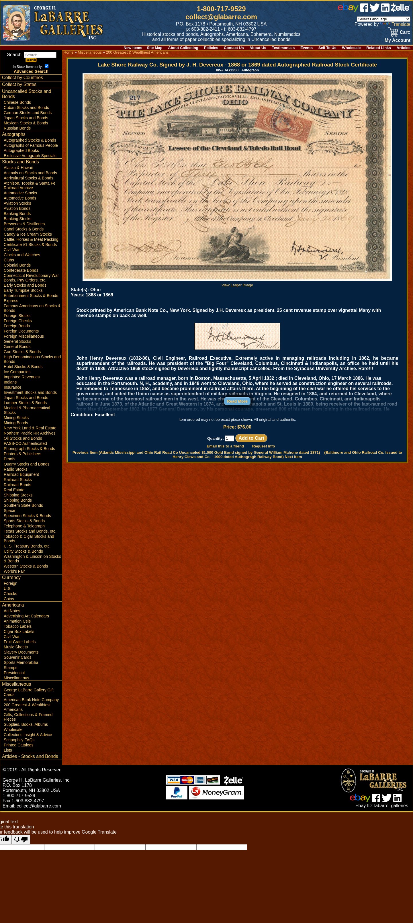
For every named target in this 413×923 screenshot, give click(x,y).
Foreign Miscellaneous (24, 336)
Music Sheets (16, 647)
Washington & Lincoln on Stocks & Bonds (32, 558)
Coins (9, 599)
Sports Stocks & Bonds (24, 521)
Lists (8, 750)
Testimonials (283, 48)
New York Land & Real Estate (30, 428)
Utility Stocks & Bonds (23, 551)
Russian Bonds (17, 128)
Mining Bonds (16, 423)
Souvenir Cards (18, 657)
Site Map (154, 48)
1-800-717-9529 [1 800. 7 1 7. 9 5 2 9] (221, 9)
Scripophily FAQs (19, 740)
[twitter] (374, 10)
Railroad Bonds (17, 484)
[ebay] (348, 10)
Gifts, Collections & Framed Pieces (28, 716)
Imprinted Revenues (22, 377)
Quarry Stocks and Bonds (27, 464)
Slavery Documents (21, 652)
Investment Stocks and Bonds (30, 392)
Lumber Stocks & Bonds (25, 402)
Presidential (14, 672)
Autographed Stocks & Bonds (30, 140)
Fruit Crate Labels (20, 642)
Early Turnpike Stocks (23, 290)
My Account (397, 40)
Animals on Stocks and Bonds (30, 173)
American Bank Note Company (31, 699)
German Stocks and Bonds (28, 112)
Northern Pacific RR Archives (30, 433)
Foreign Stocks (17, 315)
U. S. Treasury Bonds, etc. (27, 546)
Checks (10, 593)
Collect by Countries (22, 77)
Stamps (10, 667)
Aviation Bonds (17, 208)
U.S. (7, 588)
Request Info (263, 446)
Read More (237, 401)
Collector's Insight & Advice (28, 734)
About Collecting (183, 48)
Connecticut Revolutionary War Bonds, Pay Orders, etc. (31, 277)
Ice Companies (17, 371)
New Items (133, 48)
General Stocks (17, 341)
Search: (31, 54)
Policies (211, 48)
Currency (11, 577)
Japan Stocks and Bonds (26, 118)
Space (9, 510)
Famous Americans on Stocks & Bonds (32, 308)
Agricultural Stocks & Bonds (28, 178)
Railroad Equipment (21, 474)
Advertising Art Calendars (26, 616)
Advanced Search (31, 71)
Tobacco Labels (18, 626)
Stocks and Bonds (20, 161)
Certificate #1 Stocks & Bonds (30, 244)
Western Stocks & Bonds (26, 566)
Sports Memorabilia (21, 662)
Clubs (9, 260)
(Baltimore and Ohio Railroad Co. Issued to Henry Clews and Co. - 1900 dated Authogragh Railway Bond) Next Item (287, 454)
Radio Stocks (15, 469)
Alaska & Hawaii (18, 167)
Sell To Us (327, 48)
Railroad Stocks (18, 479)
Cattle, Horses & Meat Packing (31, 239)
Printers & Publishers (22, 453)
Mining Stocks (16, 417)
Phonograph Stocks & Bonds (29, 448)
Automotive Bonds (20, 198)
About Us (257, 48)
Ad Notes (12, 611)
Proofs (9, 459)
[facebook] (364, 10)
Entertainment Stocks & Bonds (31, 295)
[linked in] (385, 10)
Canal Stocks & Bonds (24, 229)
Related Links (378, 48)
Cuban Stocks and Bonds (26, 107)
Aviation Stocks (17, 203)
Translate (395, 24)
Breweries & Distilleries (24, 224)
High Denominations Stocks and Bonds (32, 359)
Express (11, 300)
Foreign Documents (21, 331)
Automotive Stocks (20, 193)
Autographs (14, 134)
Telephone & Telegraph (24, 526)
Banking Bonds (17, 213)
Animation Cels (17, 621)
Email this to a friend (225, 446)
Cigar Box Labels (19, 631)
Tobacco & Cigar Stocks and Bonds (29, 538)
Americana (13, 605)
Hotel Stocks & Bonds (23, 366)
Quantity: (220, 438)
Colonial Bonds (17, 265)
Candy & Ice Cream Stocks (28, 234)
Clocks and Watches (22, 255)
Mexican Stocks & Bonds (26, 123)
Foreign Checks (18, 320)
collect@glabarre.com (221, 17)
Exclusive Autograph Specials (30, 155)
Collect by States (19, 84)
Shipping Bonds (18, 500)
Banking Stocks (18, 218)
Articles (403, 48)
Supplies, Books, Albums (26, 724)
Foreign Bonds (17, 326)
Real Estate (14, 490)
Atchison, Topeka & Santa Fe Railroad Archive (29, 185)
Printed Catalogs (19, 745)
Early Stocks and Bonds (25, 285)
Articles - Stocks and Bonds (30, 756)
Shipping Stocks (18, 495)
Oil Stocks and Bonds (23, 438)
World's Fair (14, 571)
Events (306, 48)
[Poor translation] (21, 839)
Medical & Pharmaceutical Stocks (27, 410)
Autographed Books (21, 150)
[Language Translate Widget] (383, 19)
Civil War (11, 249)
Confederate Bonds (21, 270)
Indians (10, 382)
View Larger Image (237, 283)
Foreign (10, 583)
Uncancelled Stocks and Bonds (26, 94)
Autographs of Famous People (31, 145)
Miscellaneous (16, 678)
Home (68, 52)
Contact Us (234, 48)
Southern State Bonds (23, 505)
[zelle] (400, 10)
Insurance (12, 387)
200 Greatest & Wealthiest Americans (27, 707)
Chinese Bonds (17, 102)
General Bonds (17, 346)
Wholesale (351, 48)
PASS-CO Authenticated (25, 443)
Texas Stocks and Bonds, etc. (30, 531)
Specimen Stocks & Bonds (27, 515)
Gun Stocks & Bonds (22, 351)
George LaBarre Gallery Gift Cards (29, 692)
